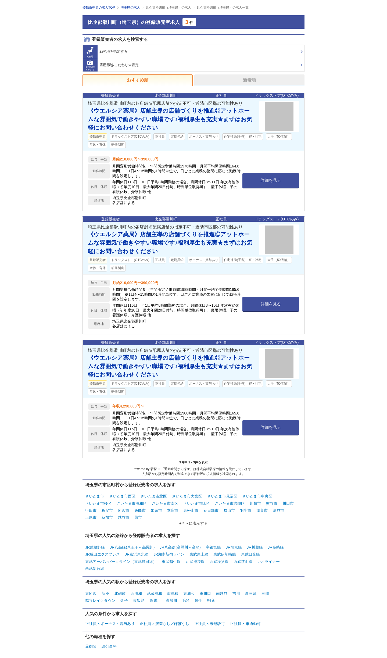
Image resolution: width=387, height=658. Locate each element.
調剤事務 (109, 643)
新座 (105, 590)
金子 (124, 597)
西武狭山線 (243, 559)
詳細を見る (271, 180)
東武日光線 (250, 552)
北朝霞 (120, 590)
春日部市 (210, 509)
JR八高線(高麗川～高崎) (180, 545)
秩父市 (107, 509)
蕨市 (138, 516)
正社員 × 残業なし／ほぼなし (164, 620)
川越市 (255, 503)
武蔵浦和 (154, 590)
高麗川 (155, 597)
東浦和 (189, 590)
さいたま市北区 (154, 496)
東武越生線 (171, 559)
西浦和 (136, 590)
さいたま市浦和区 (132, 503)
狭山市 (229, 509)
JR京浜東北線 (136, 552)
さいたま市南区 (165, 503)
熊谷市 (271, 503)
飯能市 (140, 509)
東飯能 (138, 597)
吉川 (236, 590)
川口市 (288, 503)
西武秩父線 (219, 559)
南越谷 (221, 590)
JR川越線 (255, 545)
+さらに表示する (193, 522)
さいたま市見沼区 (222, 496)
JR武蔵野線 (95, 545)
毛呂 (185, 597)
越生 (198, 597)
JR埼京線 (234, 545)
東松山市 (190, 509)
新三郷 (250, 590)
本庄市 (172, 509)
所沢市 (123, 509)
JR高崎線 (276, 545)
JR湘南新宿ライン (168, 552)
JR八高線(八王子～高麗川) (132, 545)
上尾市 (90, 516)
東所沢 (90, 590)
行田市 (90, 509)
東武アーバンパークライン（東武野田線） (121, 559)
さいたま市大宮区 (187, 496)
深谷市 (278, 509)
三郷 (265, 590)
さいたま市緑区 (196, 503)
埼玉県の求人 (130, 7)
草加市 (107, 516)
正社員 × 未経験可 (209, 620)
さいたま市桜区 (98, 503)
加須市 (156, 509)
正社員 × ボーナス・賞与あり (110, 620)
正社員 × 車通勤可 (245, 620)
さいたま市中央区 (257, 496)
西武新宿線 (94, 566)
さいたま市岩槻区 (230, 503)
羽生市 (245, 509)
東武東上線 (198, 552)
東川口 (205, 590)
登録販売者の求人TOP (99, 7)
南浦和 (172, 590)
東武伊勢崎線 (224, 552)
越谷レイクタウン (100, 597)
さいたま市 (94, 496)
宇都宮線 (213, 545)
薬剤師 (90, 643)
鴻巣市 (262, 509)
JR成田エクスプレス (102, 552)
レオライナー (268, 559)
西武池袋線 (195, 559)
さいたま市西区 (122, 496)
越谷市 (123, 516)
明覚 (211, 597)
